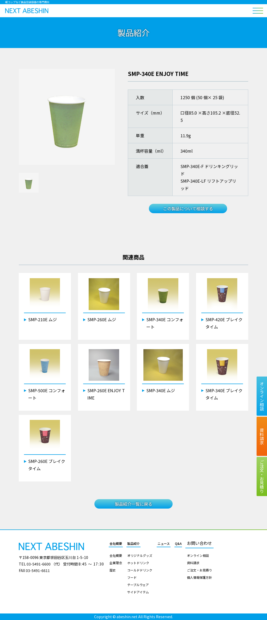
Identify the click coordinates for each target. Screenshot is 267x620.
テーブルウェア (138, 584)
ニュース (163, 543)
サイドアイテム (138, 592)
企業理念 (116, 562)
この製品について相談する (188, 208)
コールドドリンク (139, 570)
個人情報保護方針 (199, 577)
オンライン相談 (198, 555)
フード (132, 577)
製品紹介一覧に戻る (133, 504)
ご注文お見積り (262, 476)
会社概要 (116, 543)
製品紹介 (133, 543)
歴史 (113, 570)
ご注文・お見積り (199, 570)
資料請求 (193, 562)
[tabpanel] (67, 117)
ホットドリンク (138, 562)
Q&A (178, 543)
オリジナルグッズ (139, 555)
